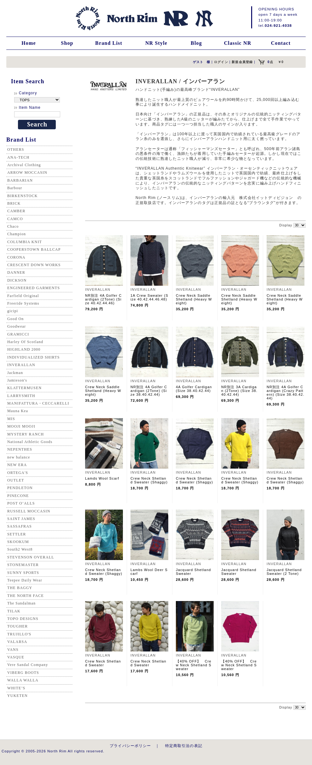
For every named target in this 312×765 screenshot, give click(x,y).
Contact (281, 43)
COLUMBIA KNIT (24, 242)
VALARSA (17, 641)
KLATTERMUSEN (24, 388)
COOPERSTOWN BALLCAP (34, 249)
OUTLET (15, 480)
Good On (15, 319)
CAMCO (15, 219)
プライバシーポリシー (130, 746)
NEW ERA (17, 465)
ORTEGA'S (17, 472)
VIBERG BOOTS (23, 672)
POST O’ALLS (21, 503)
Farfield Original (23, 296)
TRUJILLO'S (19, 634)
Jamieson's (17, 380)
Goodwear (16, 326)
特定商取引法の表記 (183, 746)
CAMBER (16, 211)
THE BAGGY (19, 588)
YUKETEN (17, 695)
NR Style (156, 43)
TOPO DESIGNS (22, 618)
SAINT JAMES (21, 519)
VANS (13, 649)
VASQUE (15, 657)
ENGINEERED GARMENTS (33, 288)
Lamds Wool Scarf (102, 478)
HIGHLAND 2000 (23, 349)
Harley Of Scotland (25, 342)
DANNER (16, 272)
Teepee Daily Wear (24, 580)
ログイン (221, 62)
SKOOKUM (18, 542)
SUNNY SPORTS (23, 572)
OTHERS (15, 149)
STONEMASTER (23, 565)
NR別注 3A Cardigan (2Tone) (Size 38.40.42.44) (239, 390)
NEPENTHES (19, 449)
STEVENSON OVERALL (30, 557)
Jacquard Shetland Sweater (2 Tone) (284, 571)
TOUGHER (17, 626)
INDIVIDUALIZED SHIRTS (33, 357)
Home (28, 43)
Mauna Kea (17, 411)
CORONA (16, 257)
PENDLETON (20, 488)
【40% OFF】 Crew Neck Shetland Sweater (193, 665)
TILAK (13, 611)
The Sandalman (21, 603)
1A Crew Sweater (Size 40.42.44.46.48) (149, 297)
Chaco (13, 226)
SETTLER (16, 534)
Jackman (15, 373)
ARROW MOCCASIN (27, 172)
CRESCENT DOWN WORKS (34, 265)
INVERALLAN (21, 365)
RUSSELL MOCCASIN (28, 511)
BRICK (13, 203)
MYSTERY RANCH (25, 434)
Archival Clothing (24, 165)
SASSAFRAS (19, 526)
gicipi (12, 311)
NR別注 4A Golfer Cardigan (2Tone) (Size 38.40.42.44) (148, 390)
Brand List (108, 43)
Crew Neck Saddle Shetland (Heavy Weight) (194, 299)
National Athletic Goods (29, 442)
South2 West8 (19, 549)
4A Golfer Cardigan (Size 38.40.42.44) (194, 389)
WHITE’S (16, 688)
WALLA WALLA (22, 680)
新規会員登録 (242, 62)
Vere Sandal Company (27, 665)
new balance (18, 457)
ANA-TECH (18, 157)
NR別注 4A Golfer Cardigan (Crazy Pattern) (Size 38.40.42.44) (285, 392)
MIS (11, 419)
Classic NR (237, 43)
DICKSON (16, 280)
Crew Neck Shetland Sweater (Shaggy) (149, 480)
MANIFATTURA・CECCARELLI (38, 403)
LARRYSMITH (21, 396)
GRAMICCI (18, 334)
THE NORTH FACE (25, 595)
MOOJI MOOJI (21, 426)
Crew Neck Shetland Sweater (103, 663)
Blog (196, 43)
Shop (67, 43)
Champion (16, 234)
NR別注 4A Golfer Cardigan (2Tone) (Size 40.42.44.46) (103, 299)
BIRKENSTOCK (22, 196)
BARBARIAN (20, 180)
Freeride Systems (23, 303)
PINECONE (18, 495)
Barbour (14, 188)
